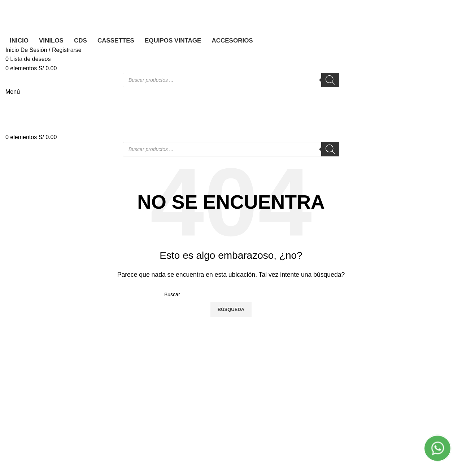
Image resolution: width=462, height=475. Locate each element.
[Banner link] (231, 237)
